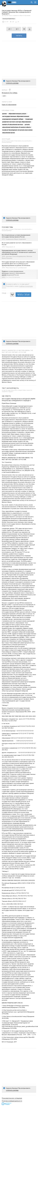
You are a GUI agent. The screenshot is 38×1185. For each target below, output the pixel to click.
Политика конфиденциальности (12, 1101)
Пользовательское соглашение (12, 1098)
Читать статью (23, 294)
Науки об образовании (9, 104)
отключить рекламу (12, 83)
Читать (19, 36)
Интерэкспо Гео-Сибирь (9, 93)
